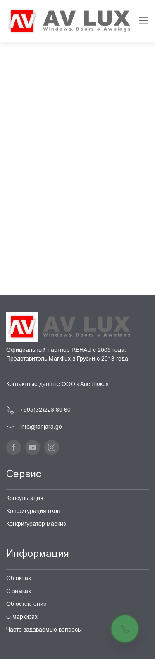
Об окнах (18, 578)
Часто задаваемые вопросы (44, 630)
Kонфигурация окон (33, 511)
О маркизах (22, 617)
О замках (18, 591)
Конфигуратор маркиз (36, 524)
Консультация (24, 498)
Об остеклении (26, 604)
